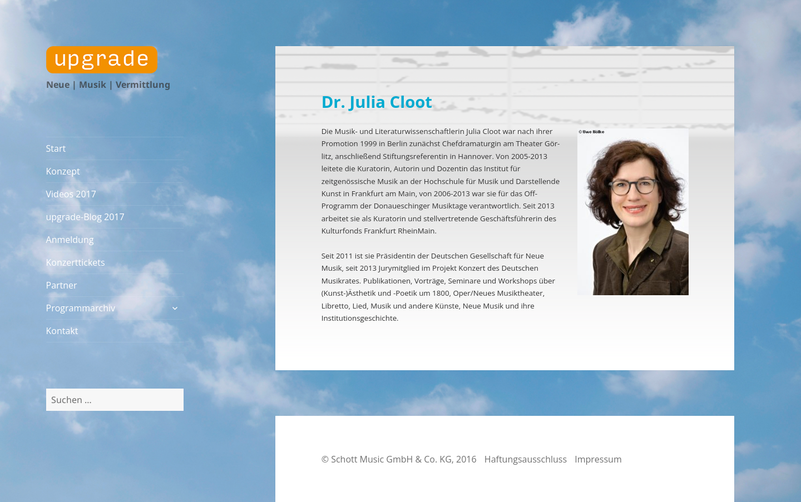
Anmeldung (70, 239)
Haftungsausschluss (525, 459)
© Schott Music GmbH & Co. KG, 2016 (399, 459)
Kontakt (62, 331)
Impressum (598, 459)
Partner (61, 285)
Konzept (63, 171)
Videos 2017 (71, 194)
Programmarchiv (80, 308)
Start (56, 148)
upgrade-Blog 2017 (85, 217)
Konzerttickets (75, 262)
